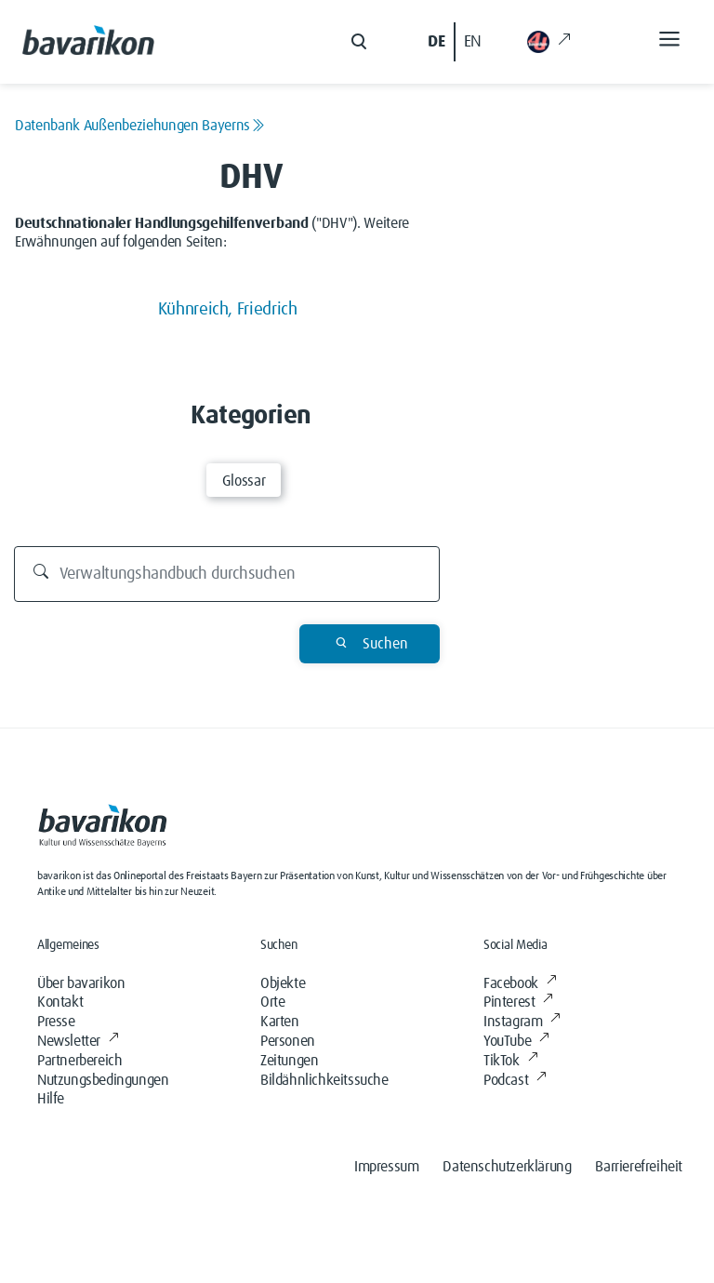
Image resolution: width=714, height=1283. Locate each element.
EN (473, 41)
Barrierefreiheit (638, 1166)
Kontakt (60, 1002)
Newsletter (78, 1041)
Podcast (515, 1080)
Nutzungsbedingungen (102, 1080)
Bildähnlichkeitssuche (324, 1080)
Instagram (522, 1021)
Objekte (282, 983)
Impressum (386, 1166)
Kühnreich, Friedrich (228, 309)
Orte (272, 1002)
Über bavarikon (81, 983)
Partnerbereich (79, 1060)
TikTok (510, 1060)
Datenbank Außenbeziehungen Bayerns (140, 125)
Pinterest (518, 1002)
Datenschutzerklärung (507, 1166)
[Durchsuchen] (227, 574)
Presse (56, 1021)
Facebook (519, 983)
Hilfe (50, 1098)
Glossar (243, 481)
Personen (287, 1041)
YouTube (516, 1041)
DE (436, 41)
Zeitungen (289, 1060)
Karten (279, 1021)
